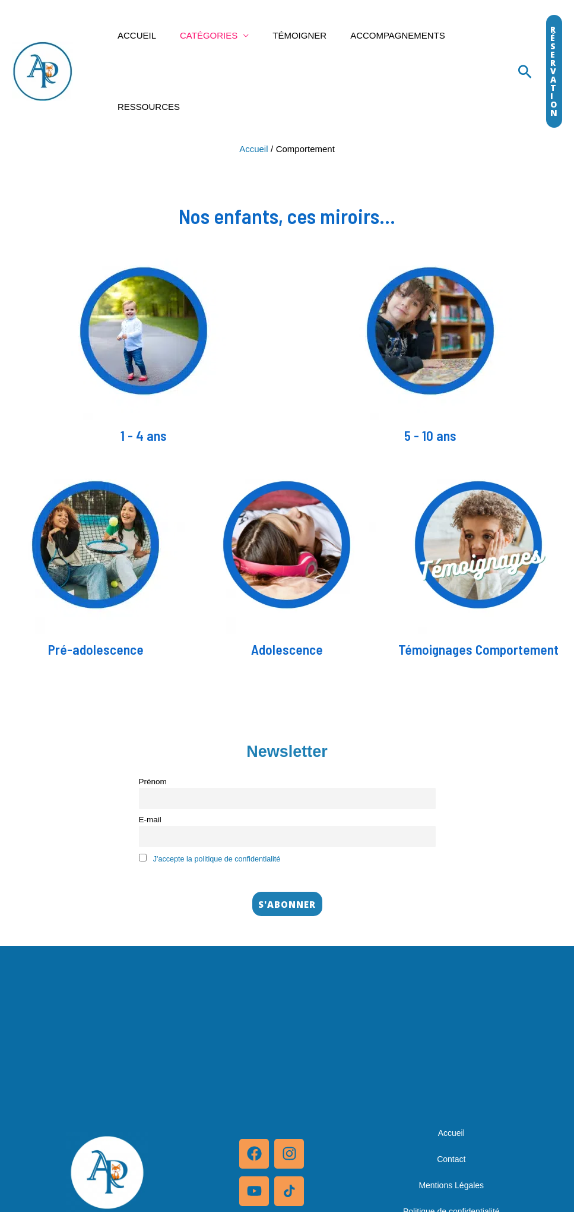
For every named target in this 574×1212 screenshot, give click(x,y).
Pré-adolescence (95, 649)
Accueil (134, 35)
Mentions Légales (451, 1188)
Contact (451, 1162)
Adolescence (286, 649)
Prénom (153, 781)
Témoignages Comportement (478, 649)
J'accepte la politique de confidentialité (221, 861)
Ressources (146, 107)
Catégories (200, 35)
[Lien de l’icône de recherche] (525, 71)
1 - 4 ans (143, 435)
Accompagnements (376, 35)
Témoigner (285, 35)
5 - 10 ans (430, 435)
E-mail (150, 820)
